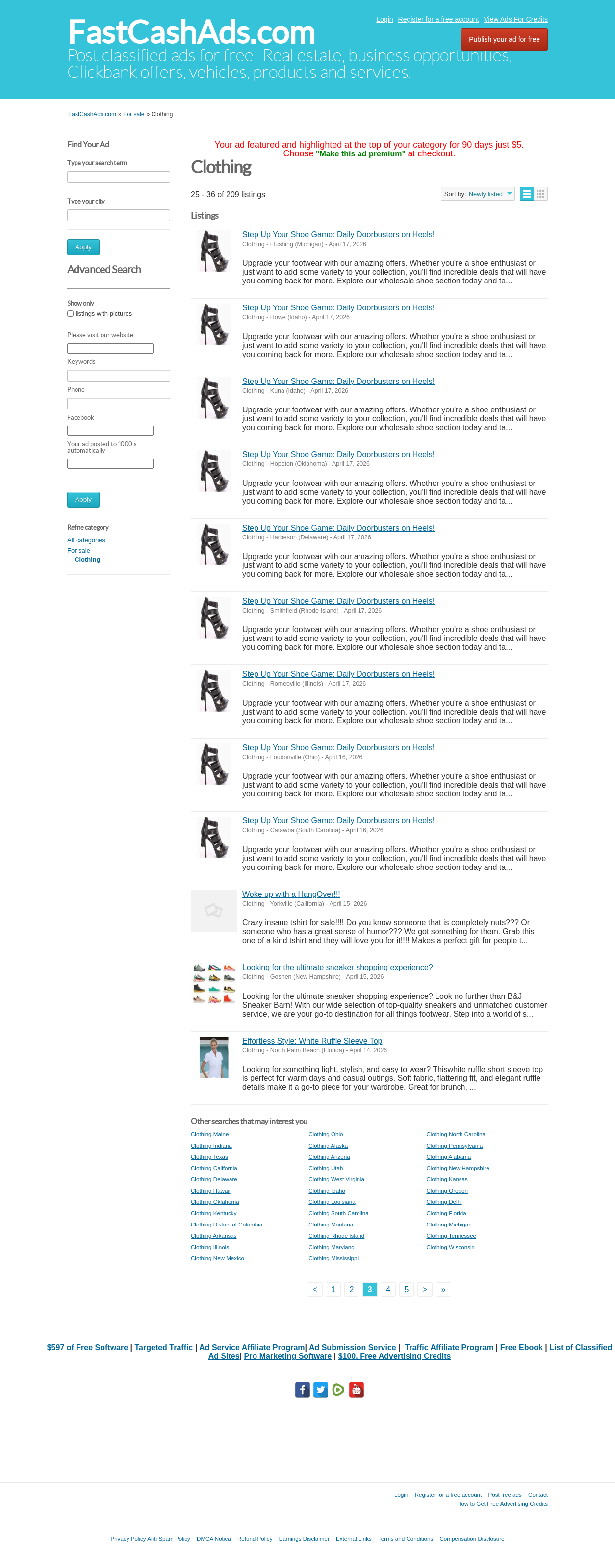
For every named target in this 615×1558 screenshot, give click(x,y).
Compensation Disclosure (471, 1538)
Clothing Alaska (328, 1145)
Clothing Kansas (446, 1179)
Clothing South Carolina (338, 1213)
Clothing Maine (210, 1134)
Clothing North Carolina (456, 1134)
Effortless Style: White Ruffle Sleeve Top (312, 1041)
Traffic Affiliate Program (449, 1347)
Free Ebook (521, 1347)
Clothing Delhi (443, 1202)
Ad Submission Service (352, 1347)
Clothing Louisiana (331, 1202)
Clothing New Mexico (217, 1258)
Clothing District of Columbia (226, 1224)
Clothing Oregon (446, 1190)
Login (384, 19)
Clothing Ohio (325, 1134)
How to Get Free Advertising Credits (502, 1503)
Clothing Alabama (448, 1156)
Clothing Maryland (331, 1247)
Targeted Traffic (163, 1347)
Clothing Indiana (211, 1145)
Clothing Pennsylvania (454, 1145)
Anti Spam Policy (168, 1538)
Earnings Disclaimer (304, 1538)
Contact (538, 1494)
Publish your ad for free (504, 39)
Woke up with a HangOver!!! (291, 894)
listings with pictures (104, 313)
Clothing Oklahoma (215, 1202)
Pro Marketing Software (288, 1356)
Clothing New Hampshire (457, 1168)
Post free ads (504, 1494)
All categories (86, 540)
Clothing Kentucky (213, 1213)
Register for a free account (438, 19)
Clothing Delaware (214, 1179)
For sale (78, 550)
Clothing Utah (325, 1168)
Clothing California (214, 1168)
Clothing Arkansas (213, 1235)
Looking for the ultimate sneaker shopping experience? (337, 967)
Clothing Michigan (448, 1224)
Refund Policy (255, 1538)
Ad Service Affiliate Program (252, 1347)
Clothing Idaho (326, 1190)
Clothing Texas (209, 1156)
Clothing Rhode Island (336, 1235)
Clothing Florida (446, 1213)
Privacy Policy (128, 1538)
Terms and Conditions (405, 1538)
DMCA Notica (214, 1538)
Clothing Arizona (329, 1156)
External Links (354, 1538)
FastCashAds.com (191, 32)
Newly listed (486, 194)
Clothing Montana (330, 1224)
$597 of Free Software (87, 1347)
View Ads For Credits (516, 19)
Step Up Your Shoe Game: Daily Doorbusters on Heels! (338, 234)
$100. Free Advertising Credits (394, 1356)
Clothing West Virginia (336, 1179)
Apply (83, 247)
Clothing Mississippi (333, 1258)
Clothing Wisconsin (450, 1247)
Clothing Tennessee (451, 1235)
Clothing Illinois (210, 1247)
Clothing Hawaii (211, 1190)
